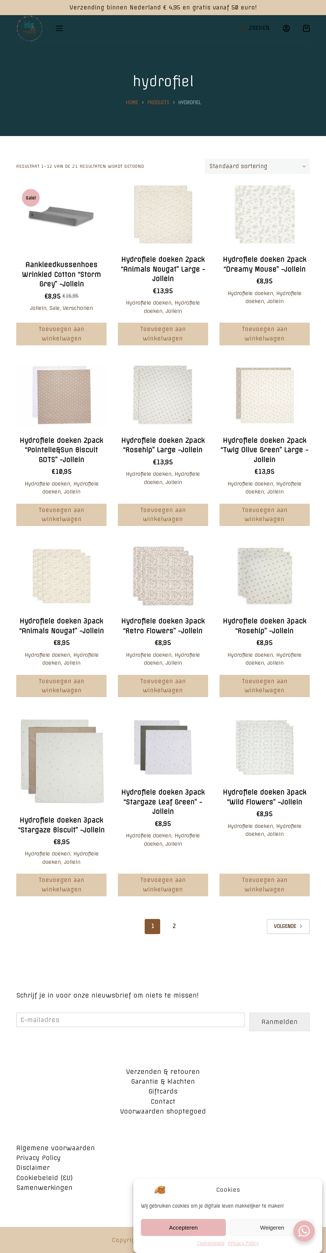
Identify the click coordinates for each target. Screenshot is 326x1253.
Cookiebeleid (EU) (44, 1178)
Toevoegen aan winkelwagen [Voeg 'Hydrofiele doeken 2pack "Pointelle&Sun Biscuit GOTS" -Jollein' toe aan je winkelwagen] (61, 514)
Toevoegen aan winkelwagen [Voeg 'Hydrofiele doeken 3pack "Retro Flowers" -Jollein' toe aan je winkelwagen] (163, 686)
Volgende (288, 926)
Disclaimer (33, 1167)
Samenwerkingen (44, 1187)
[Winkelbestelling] (257, 166)
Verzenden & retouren (163, 1071)
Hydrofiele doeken (148, 303)
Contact (163, 1101)
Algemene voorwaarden (55, 1148)
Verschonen (78, 308)
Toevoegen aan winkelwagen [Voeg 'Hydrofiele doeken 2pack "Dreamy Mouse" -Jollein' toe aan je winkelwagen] (264, 333)
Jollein (38, 308)
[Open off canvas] (59, 28)
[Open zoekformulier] (255, 28)
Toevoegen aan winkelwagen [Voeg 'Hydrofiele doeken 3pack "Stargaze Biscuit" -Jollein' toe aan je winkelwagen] (61, 884)
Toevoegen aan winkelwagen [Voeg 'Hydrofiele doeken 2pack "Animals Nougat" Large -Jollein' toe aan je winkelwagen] (163, 333)
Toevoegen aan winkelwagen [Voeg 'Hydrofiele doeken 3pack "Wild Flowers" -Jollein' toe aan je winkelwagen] (264, 884)
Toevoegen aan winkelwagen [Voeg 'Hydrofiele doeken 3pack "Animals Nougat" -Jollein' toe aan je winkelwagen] (61, 686)
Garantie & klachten (163, 1081)
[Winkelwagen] (306, 28)
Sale (54, 308)
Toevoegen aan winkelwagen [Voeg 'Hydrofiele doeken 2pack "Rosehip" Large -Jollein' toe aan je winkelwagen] (163, 514)
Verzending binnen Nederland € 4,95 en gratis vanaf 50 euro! (163, 7)
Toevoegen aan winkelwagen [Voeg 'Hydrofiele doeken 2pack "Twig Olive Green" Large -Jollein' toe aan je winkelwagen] (264, 514)
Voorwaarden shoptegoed (163, 1111)
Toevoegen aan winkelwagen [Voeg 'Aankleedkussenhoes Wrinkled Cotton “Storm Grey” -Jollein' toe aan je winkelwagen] (61, 333)
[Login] (286, 28)
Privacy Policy (38, 1158)
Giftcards (163, 1091)
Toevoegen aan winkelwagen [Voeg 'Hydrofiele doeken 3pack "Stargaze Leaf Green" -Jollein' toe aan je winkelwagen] (163, 884)
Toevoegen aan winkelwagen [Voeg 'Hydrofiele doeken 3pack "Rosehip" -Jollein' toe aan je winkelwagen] (264, 686)
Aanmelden (279, 1022)
